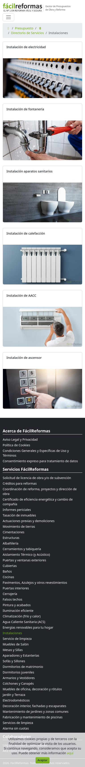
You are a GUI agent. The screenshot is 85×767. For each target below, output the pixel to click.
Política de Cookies (16, 445)
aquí (70, 753)
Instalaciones (12, 633)
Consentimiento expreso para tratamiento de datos (40, 461)
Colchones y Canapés (18, 683)
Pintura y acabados (17, 605)
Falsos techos (12, 599)
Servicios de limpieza (18, 723)
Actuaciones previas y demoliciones (29, 521)
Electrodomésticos (16, 700)
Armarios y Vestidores (19, 678)
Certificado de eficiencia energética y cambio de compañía (38, 501)
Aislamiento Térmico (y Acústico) (26, 554)
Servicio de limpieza (17, 638)
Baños (7, 571)
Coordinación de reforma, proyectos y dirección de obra (40, 491)
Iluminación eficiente (18, 610)
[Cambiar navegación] (8, 17)
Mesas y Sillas (13, 650)
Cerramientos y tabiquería (22, 549)
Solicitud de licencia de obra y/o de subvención (37, 478)
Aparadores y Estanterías (21, 655)
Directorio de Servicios (27, 33)
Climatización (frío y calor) (21, 616)
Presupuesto (24, 28)
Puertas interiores (16, 588)
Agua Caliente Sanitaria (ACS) (24, 622)
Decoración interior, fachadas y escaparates (34, 706)
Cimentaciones (13, 532)
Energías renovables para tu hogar (28, 627)
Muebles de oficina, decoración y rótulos (32, 689)
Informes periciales (17, 510)
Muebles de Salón (16, 644)
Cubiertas (10, 566)
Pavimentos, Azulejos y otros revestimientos (35, 582)
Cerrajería (10, 594)
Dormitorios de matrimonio (23, 667)
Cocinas (8, 577)
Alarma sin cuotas (16, 728)
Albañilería (10, 543)
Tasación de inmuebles (19, 515)
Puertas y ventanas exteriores (24, 560)
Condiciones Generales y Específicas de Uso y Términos (36, 453)
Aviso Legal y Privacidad (20, 439)
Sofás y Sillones (14, 661)
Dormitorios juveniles (18, 672)
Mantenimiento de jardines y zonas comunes (35, 711)
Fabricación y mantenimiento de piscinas (32, 717)
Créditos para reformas (20, 483)
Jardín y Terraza (14, 695)
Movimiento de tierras (19, 526)
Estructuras (11, 538)
